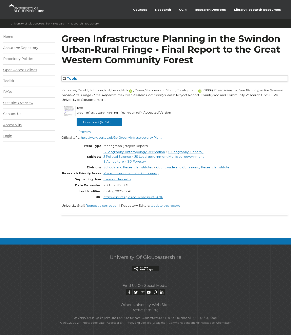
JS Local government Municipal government (169, 156)
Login (7, 136)
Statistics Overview (18, 103)
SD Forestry (136, 161)
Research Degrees (210, 10)
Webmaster (223, 322)
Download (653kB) (97, 122)
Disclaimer (160, 322)
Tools (70, 78)
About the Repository (20, 48)
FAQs (7, 92)
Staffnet (138, 310)
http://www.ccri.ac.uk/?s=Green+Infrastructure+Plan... (121, 137)
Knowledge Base (93, 322)
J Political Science (117, 156)
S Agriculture (113, 161)
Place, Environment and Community (131, 173)
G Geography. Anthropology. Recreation (134, 152)
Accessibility (12, 125)
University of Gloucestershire (30, 23)
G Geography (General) (185, 152)
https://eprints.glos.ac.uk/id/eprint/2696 (133, 197)
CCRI (183, 10)
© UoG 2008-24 (70, 322)
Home (8, 37)
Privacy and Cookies (138, 322)
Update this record (165, 205)
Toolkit (8, 81)
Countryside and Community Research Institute (192, 167)
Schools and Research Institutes (128, 167)
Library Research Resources (257, 10)
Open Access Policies (20, 70)
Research (163, 10)
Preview (84, 132)
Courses (140, 10)
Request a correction (102, 205)
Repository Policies (18, 59)
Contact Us (12, 114)
